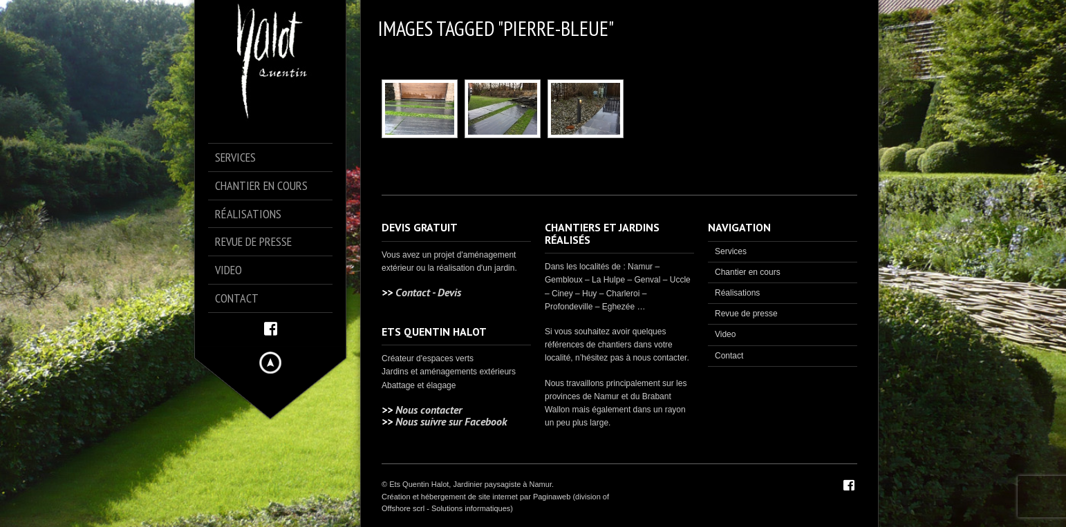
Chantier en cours (747, 272)
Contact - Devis (428, 292)
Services (731, 251)
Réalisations (737, 293)
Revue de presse (746, 313)
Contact (729, 356)
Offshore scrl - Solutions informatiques (446, 508)
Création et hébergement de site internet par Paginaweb (476, 496)
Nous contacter (428, 409)
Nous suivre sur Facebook (451, 421)
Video (725, 334)
